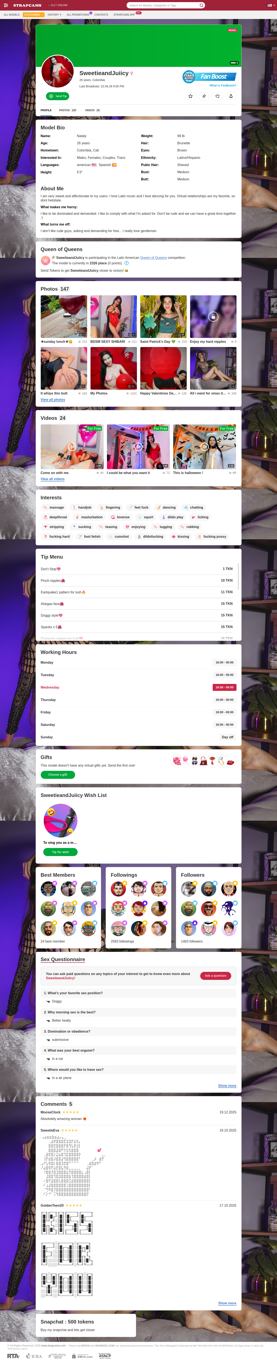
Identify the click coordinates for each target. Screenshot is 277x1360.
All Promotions (79, 14)
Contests (101, 14)
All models (12, 14)
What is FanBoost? (223, 85)
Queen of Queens (153, 257)
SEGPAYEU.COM (104, 1345)
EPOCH (85, 1345)
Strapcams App (125, 14)
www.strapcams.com (53, 1345)
